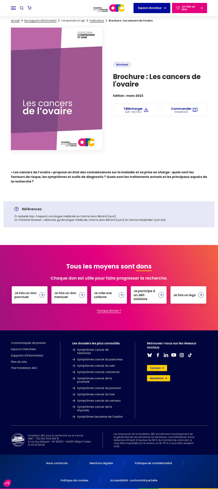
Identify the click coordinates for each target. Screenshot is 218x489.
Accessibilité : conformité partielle (133, 480)
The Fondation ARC (24, 368)
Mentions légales (101, 463)
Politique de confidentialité (153, 463)
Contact (157, 368)
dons (144, 266)
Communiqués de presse (28, 343)
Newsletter (158, 378)
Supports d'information (27, 355)
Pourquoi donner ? (109, 311)
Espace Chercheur (23, 349)
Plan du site (19, 362)
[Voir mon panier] (29, 8)
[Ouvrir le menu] (13, 8)
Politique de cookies (74, 480)
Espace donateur (152, 8)
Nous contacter (57, 463)
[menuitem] (57, 463)
